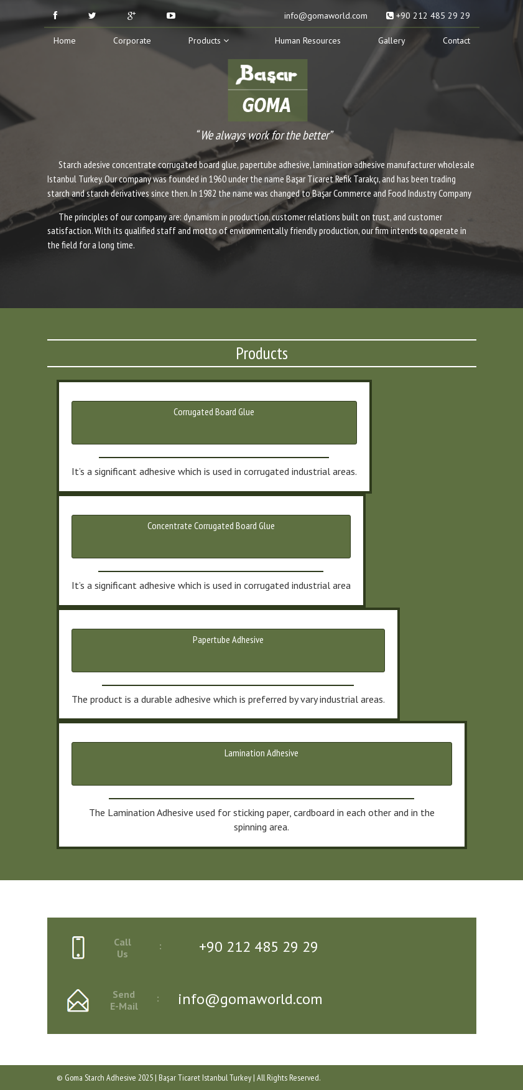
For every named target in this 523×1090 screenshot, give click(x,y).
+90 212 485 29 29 (428, 15)
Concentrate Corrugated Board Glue (211, 525)
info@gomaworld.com (325, 15)
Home (64, 40)
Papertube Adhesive (228, 639)
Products (208, 40)
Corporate (132, 40)
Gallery (391, 40)
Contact (456, 40)
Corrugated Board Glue (214, 411)
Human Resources (308, 40)
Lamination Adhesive (261, 752)
